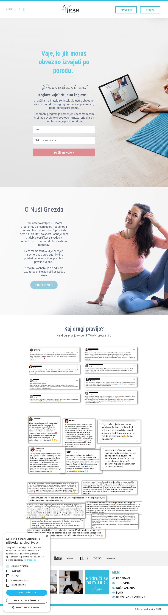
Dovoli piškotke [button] (27, 592)
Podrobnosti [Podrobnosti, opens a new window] (30, 560)
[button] (26, 607)
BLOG (117, 594)
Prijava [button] (150, 9)
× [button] (47, 536)
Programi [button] (126, 9)
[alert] (26, 572)
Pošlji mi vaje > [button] (64, 153)
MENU (11, 9)
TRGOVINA (121, 584)
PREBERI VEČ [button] (44, 286)
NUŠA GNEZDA (123, 589)
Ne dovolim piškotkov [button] (26, 600)
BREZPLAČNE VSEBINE (128, 599)
